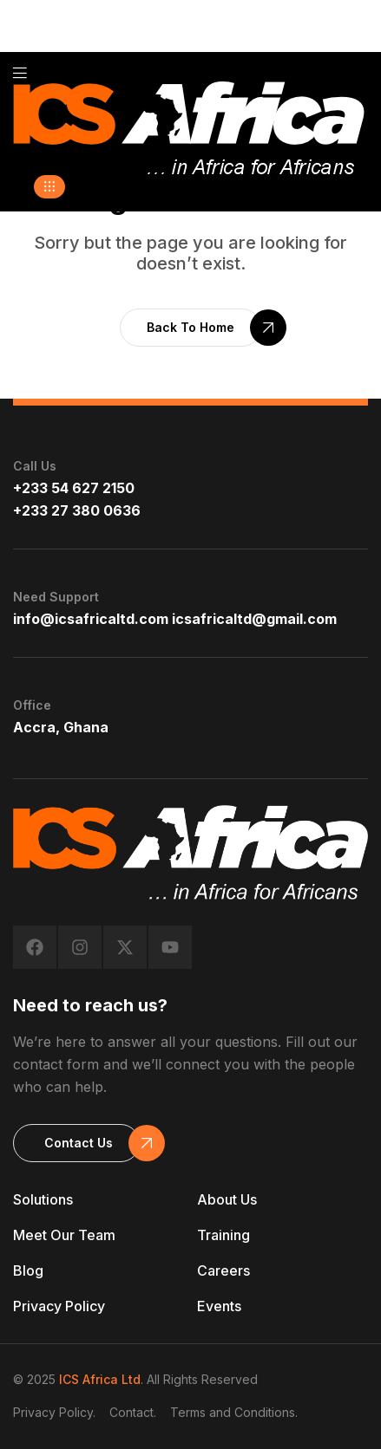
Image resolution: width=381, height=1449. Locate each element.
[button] (49, 186)
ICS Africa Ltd (100, 1379)
